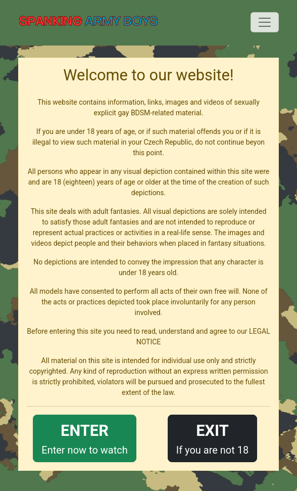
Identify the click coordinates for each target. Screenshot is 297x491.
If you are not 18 (212, 437)
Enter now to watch (84, 437)
